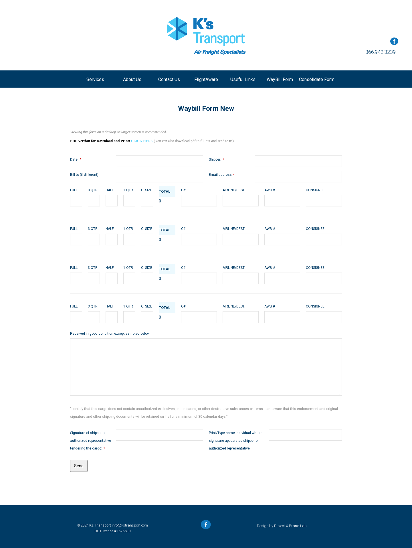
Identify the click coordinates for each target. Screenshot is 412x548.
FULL (74, 190)
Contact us (169, 79)
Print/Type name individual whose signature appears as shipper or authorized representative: (235, 440)
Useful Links (242, 79)
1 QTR (128, 190)
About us (132, 79)
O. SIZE (146, 190)
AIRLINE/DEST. (234, 190)
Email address (222, 175)
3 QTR (93, 190)
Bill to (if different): (84, 175)
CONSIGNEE (315, 190)
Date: (75, 159)
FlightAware (206, 79)
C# (183, 190)
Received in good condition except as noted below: (110, 334)
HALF (110, 190)
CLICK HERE (142, 141)
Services (95, 79)
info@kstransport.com (130, 525)
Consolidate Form (316, 79)
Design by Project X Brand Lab (282, 526)
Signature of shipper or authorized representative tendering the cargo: (90, 440)
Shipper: (216, 159)
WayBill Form (280, 79)
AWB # (269, 190)
